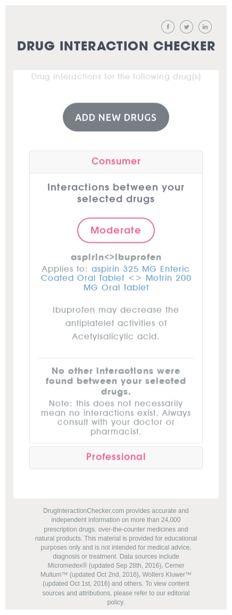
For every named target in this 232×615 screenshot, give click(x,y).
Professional (116, 456)
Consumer (116, 161)
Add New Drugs (116, 116)
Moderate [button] (116, 229)
